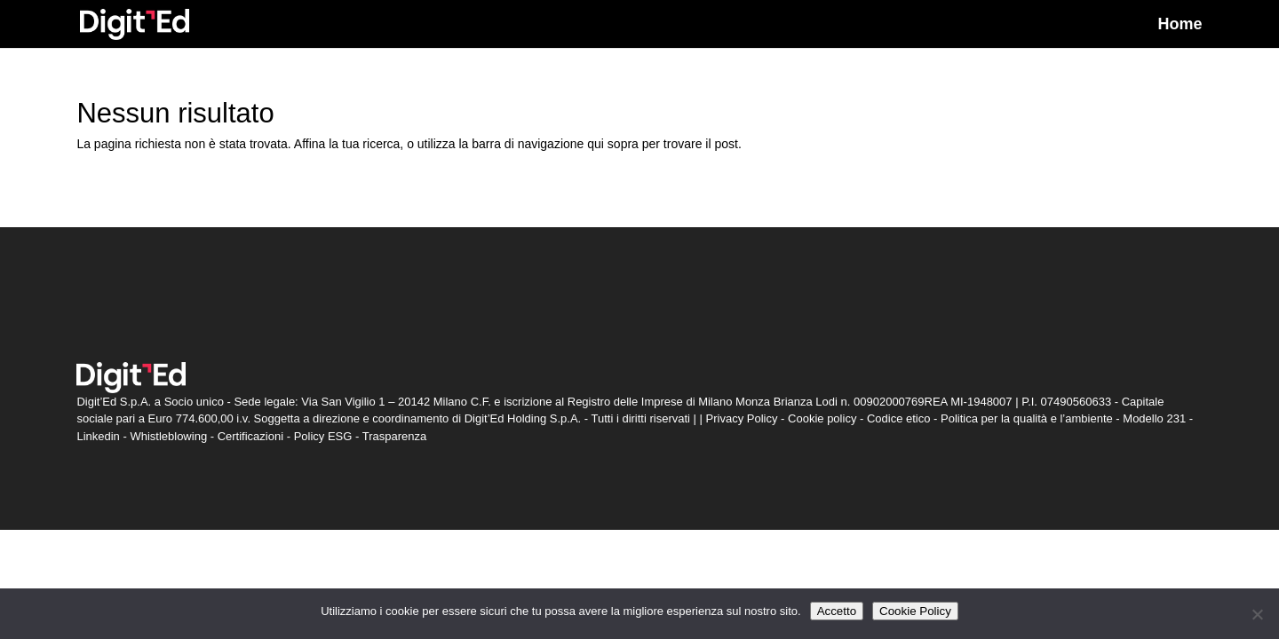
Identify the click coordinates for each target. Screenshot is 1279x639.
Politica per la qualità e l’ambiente (1027, 418)
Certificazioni (250, 436)
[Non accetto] (1257, 614)
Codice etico (899, 418)
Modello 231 (1154, 418)
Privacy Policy (742, 418)
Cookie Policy (915, 611)
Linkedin (97, 436)
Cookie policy (822, 418)
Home (1180, 25)
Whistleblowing (168, 436)
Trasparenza (394, 436)
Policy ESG (323, 436)
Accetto (836, 611)
